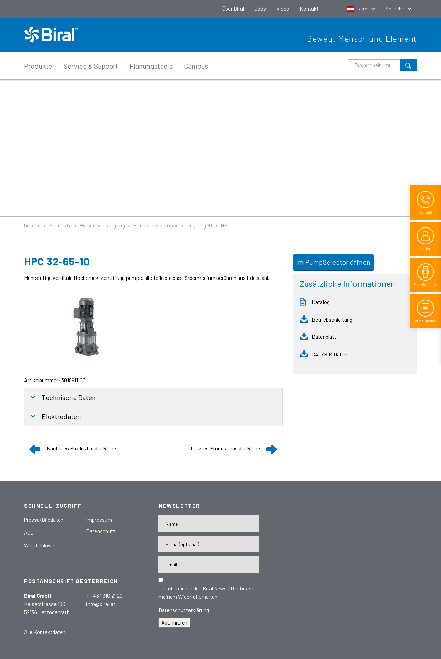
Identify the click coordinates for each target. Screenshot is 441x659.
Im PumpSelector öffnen (333, 262)
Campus (196, 66)
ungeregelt (200, 225)
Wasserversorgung (102, 225)
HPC (225, 225)
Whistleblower (40, 545)
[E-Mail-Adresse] (208, 564)
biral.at (32, 225)
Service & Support (91, 66)
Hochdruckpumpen (156, 225)
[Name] (208, 523)
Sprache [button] (395, 8)
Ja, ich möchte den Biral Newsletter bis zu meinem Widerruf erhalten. (205, 592)
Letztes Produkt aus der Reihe (225, 448)
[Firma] (208, 544)
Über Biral (233, 8)
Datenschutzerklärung (183, 610)
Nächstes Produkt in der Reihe (81, 448)
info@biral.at (100, 603)
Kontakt (309, 8)
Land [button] (357, 8)
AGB (29, 532)
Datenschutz (100, 531)
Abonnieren (174, 622)
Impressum (99, 520)
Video (282, 8)
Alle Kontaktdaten (44, 632)
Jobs (260, 8)
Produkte (38, 66)
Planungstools (151, 66)
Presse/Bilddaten (43, 520)
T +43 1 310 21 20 (104, 595)
